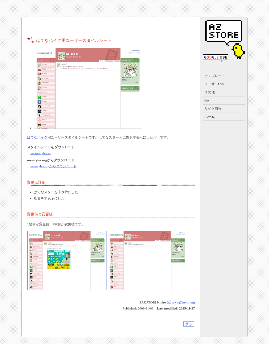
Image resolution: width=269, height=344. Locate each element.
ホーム (210, 116)
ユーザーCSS (214, 84)
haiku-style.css (40, 153)
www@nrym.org (183, 302)
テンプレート (215, 76)
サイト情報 (213, 108)
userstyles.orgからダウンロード (53, 166)
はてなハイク (37, 137)
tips (207, 100)
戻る (188, 324)
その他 (210, 92)
